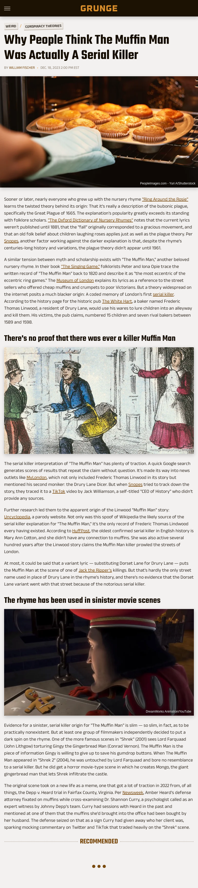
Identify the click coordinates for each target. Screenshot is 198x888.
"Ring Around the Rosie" (165, 199)
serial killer (163, 294)
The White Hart (117, 301)
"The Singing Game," (80, 266)
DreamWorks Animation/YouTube (168, 711)
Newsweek (132, 792)
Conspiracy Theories (43, 26)
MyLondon (37, 477)
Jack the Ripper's (95, 570)
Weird (11, 26)
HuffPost (81, 530)
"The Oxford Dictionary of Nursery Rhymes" (90, 220)
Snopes (11, 240)
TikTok (58, 491)
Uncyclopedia (17, 516)
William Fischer (22, 67)
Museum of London (75, 280)
